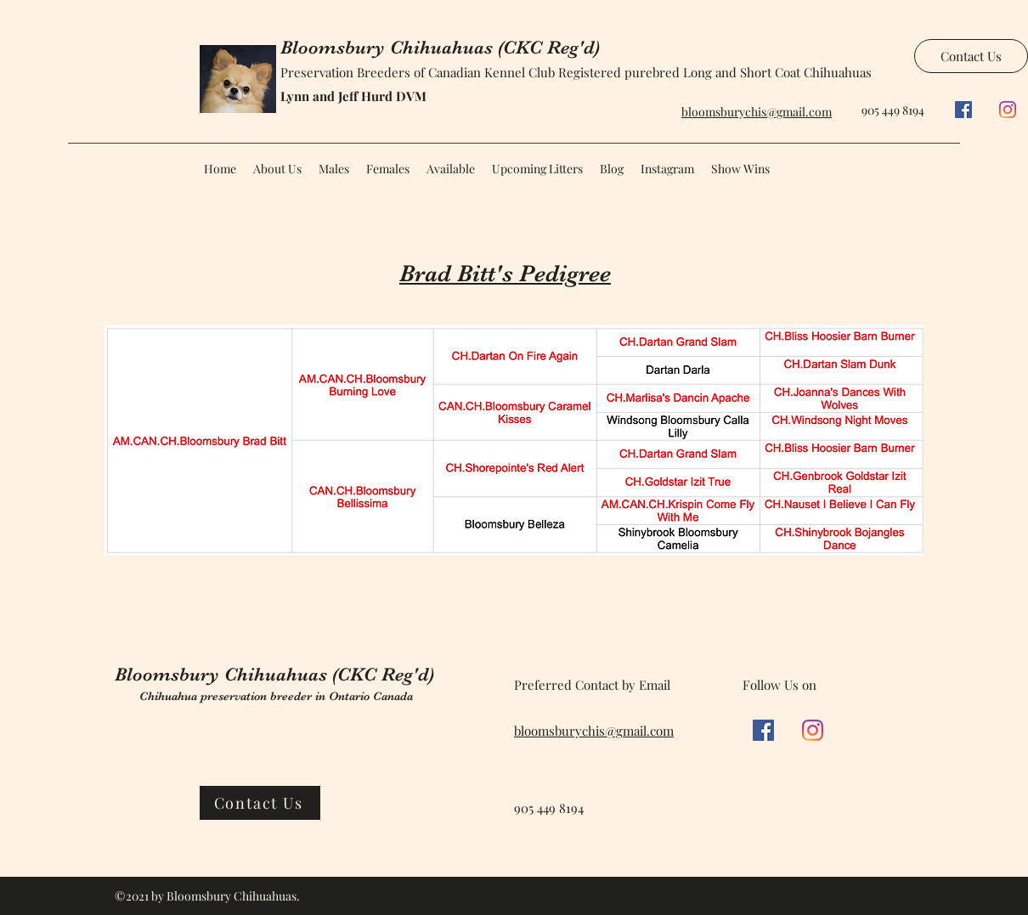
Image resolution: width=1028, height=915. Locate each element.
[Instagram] (1007, 109)
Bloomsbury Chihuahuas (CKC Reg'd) (440, 47)
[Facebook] (963, 109)
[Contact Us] (971, 56)
